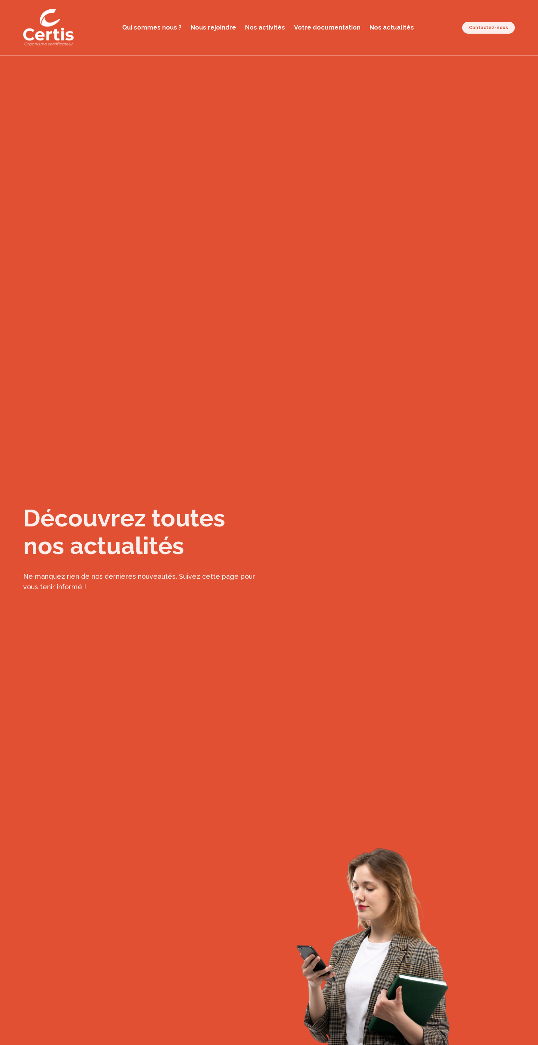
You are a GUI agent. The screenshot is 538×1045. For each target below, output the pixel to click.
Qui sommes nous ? (152, 27)
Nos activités (265, 27)
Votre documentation (327, 27)
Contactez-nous (488, 27)
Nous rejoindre (213, 27)
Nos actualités (392, 27)
